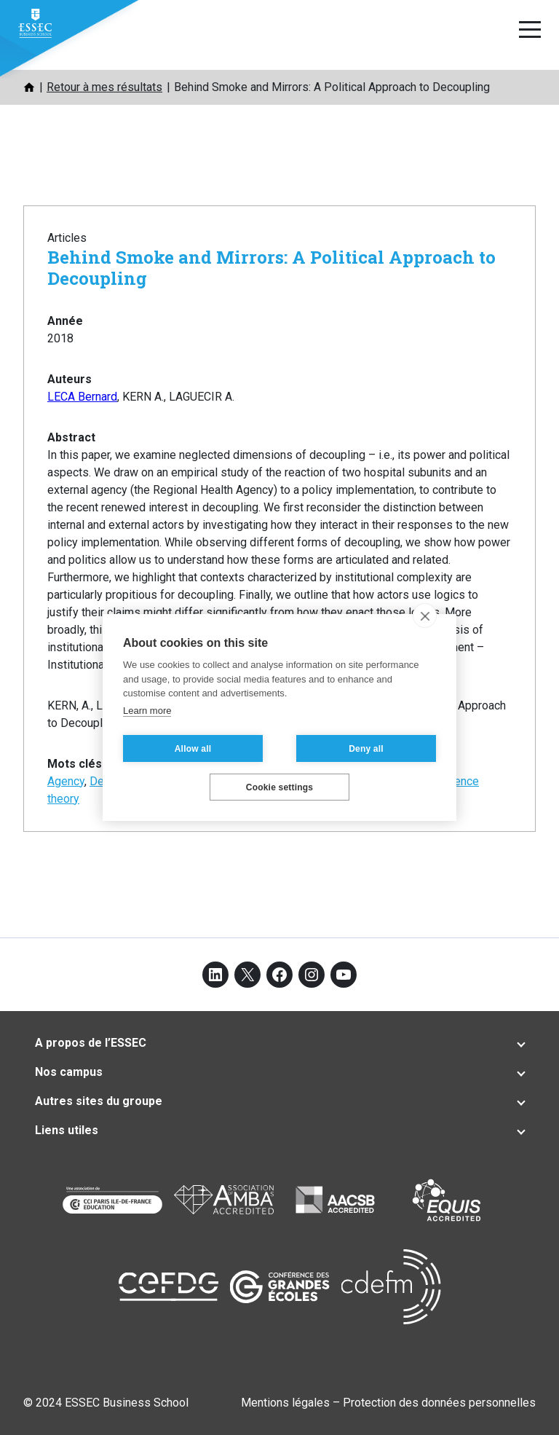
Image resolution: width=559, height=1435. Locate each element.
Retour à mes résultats (104, 87)
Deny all (366, 749)
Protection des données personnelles (439, 1403)
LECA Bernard (82, 397)
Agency (65, 781)
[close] (425, 615)
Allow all (193, 749)
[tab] (279, 1043)
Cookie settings (279, 787)
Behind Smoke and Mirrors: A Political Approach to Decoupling (271, 267)
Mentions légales (285, 1403)
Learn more (147, 710)
